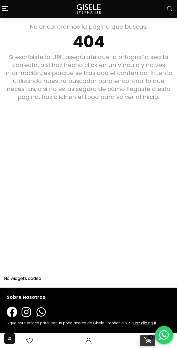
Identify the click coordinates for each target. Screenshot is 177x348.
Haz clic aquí (144, 323)
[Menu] (5, 9)
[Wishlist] (29, 340)
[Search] (169, 9)
